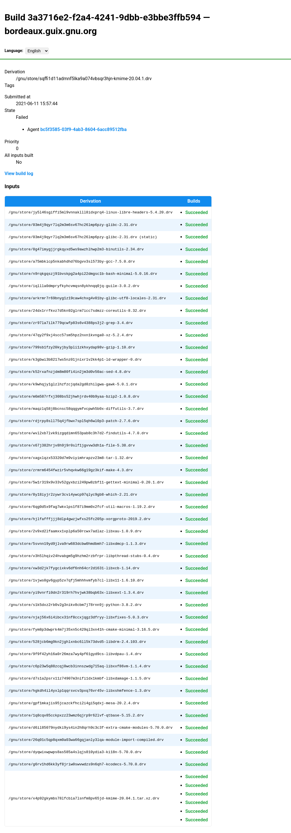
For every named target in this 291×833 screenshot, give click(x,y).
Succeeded (196, 212)
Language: (14, 50)
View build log (19, 173)
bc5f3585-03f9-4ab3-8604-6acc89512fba (83, 129)
